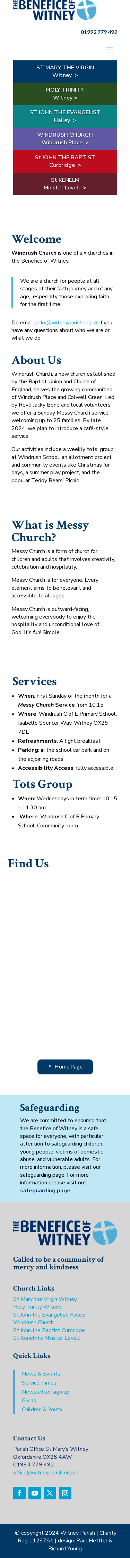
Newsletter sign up (45, 1392)
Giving (29, 1400)
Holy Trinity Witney (37, 1307)
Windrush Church (33, 1322)
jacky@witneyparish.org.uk (66, 322)
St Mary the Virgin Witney (45, 1299)
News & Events (41, 1374)
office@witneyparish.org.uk (45, 1472)
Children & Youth (42, 1409)
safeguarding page (45, 1190)
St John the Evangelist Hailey (49, 1315)
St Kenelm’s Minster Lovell (46, 1338)
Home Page (68, 1066)
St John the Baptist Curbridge (49, 1330)
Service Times (39, 1383)
